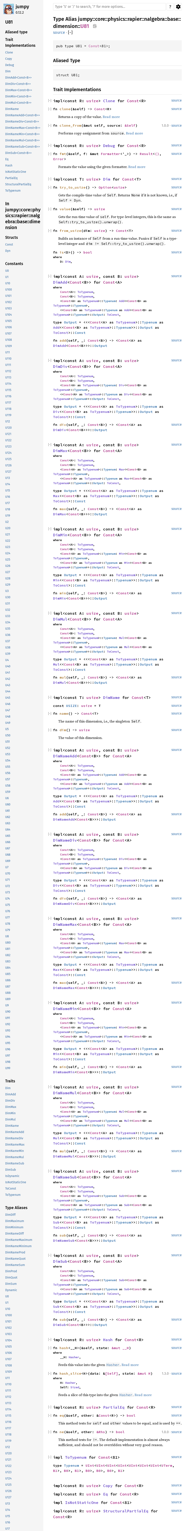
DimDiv (60, 366)
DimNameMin (65, 1008)
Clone (109, 100)
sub (63, 1235)
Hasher (74, 1357)
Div (121, 385)
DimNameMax (65, 924)
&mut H (144, 1373)
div (63, 424)
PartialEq (114, 1407)
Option (105, 187)
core (100, 19)
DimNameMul (65, 1092)
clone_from (70, 125)
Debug (109, 145)
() (157, 154)
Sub (121, 1196)
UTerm (166, 1465)
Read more (111, 116)
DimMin (60, 534)
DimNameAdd (65, 755)
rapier (134, 19)
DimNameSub (65, 1177)
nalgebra (154, 19)
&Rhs (100, 1432)
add (63, 340)
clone (65, 109)
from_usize (70, 230)
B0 (66, 1470)
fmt (63, 154)
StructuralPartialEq (125, 1510)
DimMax (60, 450)
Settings (178, 6)
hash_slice (70, 1373)
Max (121, 469)
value (65, 209)
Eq (105, 1494)
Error (58, 159)
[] (70, 32)
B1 (55, 1470)
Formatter (110, 154)
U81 (84, 26)
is (62, 252)
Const (94, 46)
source (59, 32)
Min (121, 554)
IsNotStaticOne (81, 1502)
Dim (106, 179)
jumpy (22, 7)
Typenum (109, 301)
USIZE (71, 705)
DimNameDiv (65, 840)
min (63, 593)
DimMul (60, 619)
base (172, 19)
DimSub (60, 1261)
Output (98, 315)
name (64, 713)
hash (64, 1348)
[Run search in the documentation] (109, 6)
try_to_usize (73, 187)
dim (63, 730)
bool (87, 252)
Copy (108, 1485)
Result (146, 154)
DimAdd (60, 282)
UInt (90, 1465)
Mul (121, 638)
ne (62, 1432)
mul (63, 677)
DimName (111, 697)
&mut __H (120, 1348)
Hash (108, 1339)
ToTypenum (85, 292)
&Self (130, 125)
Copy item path (94, 26)
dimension (65, 26)
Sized (74, 1387)
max (63, 509)
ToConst (113, 315)
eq (62, 1415)
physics (116, 19)
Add (121, 301)
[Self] (111, 1373)
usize (92, 100)
